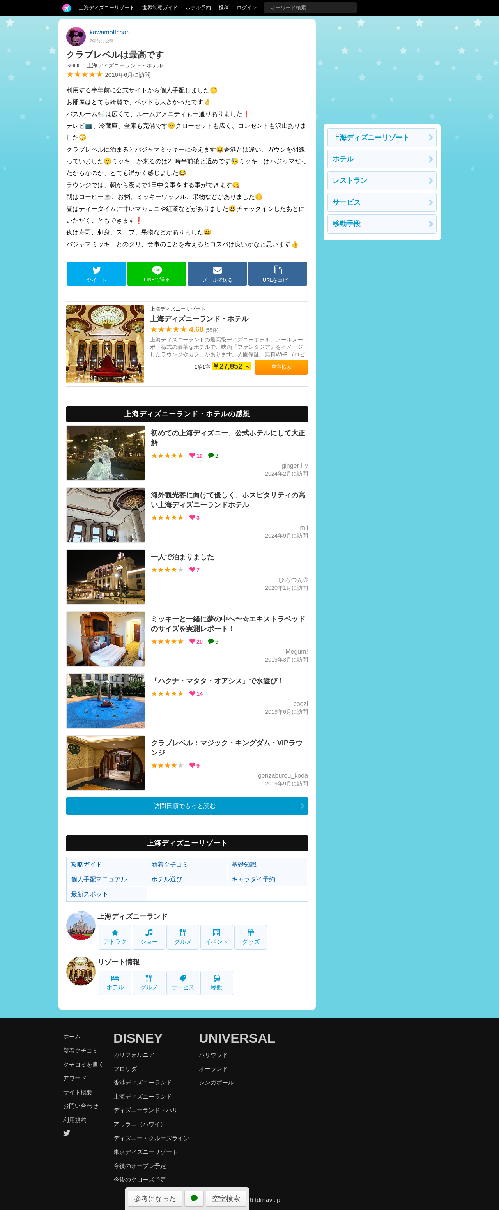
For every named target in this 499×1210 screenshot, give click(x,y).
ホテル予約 (198, 8)
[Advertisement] (382, 68)
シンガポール (216, 1082)
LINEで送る (157, 273)
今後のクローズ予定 (139, 1179)
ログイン (247, 8)
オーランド (213, 1068)
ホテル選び (166, 879)
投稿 (224, 8)
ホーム (72, 1036)
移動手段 (347, 224)
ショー (149, 937)
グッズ (251, 937)
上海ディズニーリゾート (106, 8)
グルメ (183, 937)
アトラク (115, 937)
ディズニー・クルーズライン (151, 1138)
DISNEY (138, 1038)
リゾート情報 (118, 962)
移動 (217, 983)
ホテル (115, 983)
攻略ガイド (86, 864)
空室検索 (226, 1199)
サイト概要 (77, 1092)
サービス (183, 983)
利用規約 (75, 1119)
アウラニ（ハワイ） (139, 1124)
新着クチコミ (170, 864)
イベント (216, 937)
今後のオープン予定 (139, 1165)
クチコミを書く (83, 1064)
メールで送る (217, 274)
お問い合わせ (80, 1105)
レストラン (350, 180)
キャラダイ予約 (253, 879)
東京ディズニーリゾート (145, 1151)
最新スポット (89, 894)
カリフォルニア (133, 1054)
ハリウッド (213, 1054)
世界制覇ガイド (160, 8)
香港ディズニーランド (142, 1082)
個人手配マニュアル (99, 879)
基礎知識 (244, 864)
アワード (75, 1078)
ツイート (97, 274)
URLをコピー (278, 274)
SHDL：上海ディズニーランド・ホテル (114, 65)
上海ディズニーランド (132, 916)
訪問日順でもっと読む (185, 806)
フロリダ (125, 1068)
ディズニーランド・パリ (145, 1110)
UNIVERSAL (237, 1038)
